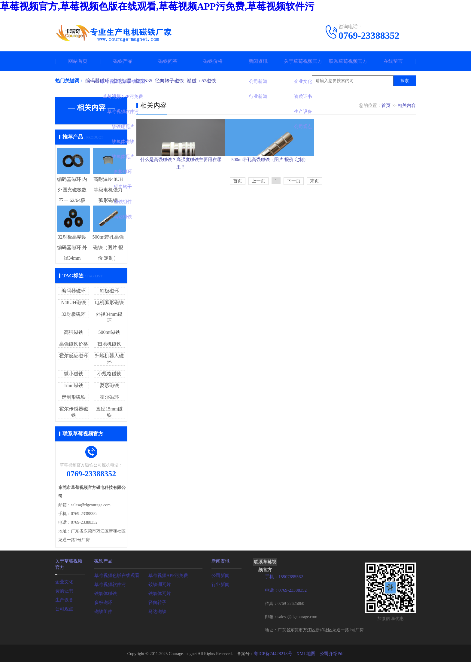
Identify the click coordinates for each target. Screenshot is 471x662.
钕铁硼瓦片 (158, 583)
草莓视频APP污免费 (167, 574)
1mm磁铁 (73, 385)
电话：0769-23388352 (284, 589)
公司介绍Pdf (329, 653)
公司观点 (63, 607)
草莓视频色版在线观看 (115, 574)
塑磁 (197, 80)
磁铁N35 (146, 80)
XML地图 (305, 653)
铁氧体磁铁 (104, 592)
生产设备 (63, 598)
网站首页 (77, 61)
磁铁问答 (168, 61)
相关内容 (407, 105)
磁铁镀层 (123, 80)
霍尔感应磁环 (73, 355)
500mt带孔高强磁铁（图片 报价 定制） (276, 189)
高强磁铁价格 (73, 343)
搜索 (404, 80)
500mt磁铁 (109, 332)
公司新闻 (219, 574)
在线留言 (393, 61)
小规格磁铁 (109, 373)
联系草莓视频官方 (348, 61)
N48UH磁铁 (73, 302)
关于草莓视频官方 (303, 61)
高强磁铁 (73, 332)
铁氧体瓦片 (158, 592)
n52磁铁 (214, 80)
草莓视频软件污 (109, 583)
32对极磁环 (74, 314)
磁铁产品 (122, 61)
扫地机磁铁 (109, 343)
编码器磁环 (97, 80)
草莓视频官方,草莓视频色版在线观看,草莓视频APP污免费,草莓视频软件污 (157, 6)
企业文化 (63, 580)
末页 (314, 215)
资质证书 (63, 589)
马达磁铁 (156, 611)
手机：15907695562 (283, 576)
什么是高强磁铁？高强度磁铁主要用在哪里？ (181, 189)
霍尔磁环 (109, 397)
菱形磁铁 (109, 385)
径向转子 (156, 601)
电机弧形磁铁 (109, 302)
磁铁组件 (102, 611)
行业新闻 (219, 583)
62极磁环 (109, 290)
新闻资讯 (258, 61)
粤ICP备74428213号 (274, 653)
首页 (385, 105)
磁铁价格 (213, 61)
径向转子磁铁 (173, 80)
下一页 (293, 215)
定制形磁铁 (74, 397)
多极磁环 (102, 601)
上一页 (258, 215)
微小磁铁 (73, 373)
